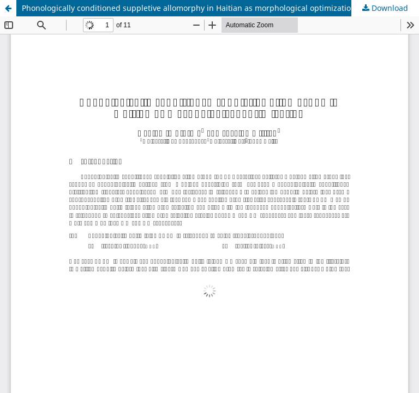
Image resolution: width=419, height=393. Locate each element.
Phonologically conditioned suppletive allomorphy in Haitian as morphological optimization (189, 8)
